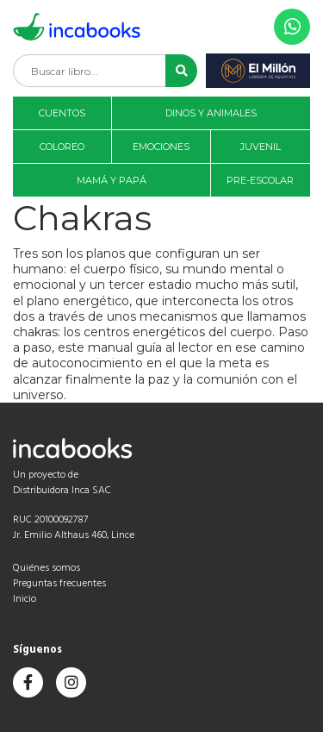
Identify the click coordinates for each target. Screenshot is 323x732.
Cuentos (62, 113)
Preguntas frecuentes (59, 583)
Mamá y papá (111, 180)
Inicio (24, 599)
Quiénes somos (46, 568)
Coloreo (62, 147)
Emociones (161, 147)
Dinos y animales (211, 113)
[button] (181, 70)
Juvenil (260, 147)
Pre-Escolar (260, 180)
